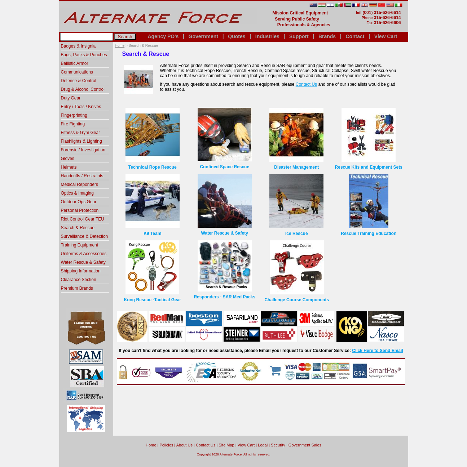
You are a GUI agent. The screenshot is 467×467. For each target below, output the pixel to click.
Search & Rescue (77, 227)
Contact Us (306, 84)
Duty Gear (71, 98)
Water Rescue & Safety (224, 233)
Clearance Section (78, 279)
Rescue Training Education (368, 233)
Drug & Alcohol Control (83, 89)
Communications (77, 72)
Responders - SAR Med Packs (224, 296)
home (151, 445)
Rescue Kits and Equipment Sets (368, 167)
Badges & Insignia (78, 46)
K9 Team (152, 233)
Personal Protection (80, 210)
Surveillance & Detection (84, 236)
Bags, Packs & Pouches (84, 54)
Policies (166, 445)
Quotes (236, 36)
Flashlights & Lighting (81, 141)
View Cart (385, 36)
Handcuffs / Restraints (82, 175)
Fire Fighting (73, 123)
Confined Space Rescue (224, 166)
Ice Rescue (296, 233)
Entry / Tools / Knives (81, 106)
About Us (184, 445)
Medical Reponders (79, 184)
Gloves (67, 158)
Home (120, 46)
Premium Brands (77, 288)
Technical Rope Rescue (152, 167)
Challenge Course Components (296, 299)
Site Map (226, 445)
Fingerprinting (74, 115)
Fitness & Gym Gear (80, 132)
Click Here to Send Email (377, 350)
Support (299, 36)
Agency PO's (163, 36)
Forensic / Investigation (83, 149)
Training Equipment (79, 245)
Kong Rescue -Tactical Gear (152, 299)
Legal (263, 445)
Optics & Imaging (77, 193)
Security (278, 445)
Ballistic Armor (74, 63)
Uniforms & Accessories (84, 253)
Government (203, 36)
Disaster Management (296, 167)
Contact (354, 36)
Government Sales (304, 445)
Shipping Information (81, 270)
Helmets (69, 167)
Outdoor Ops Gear (79, 201)
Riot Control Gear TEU (83, 219)
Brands (327, 36)
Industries (267, 36)
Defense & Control (78, 80)
